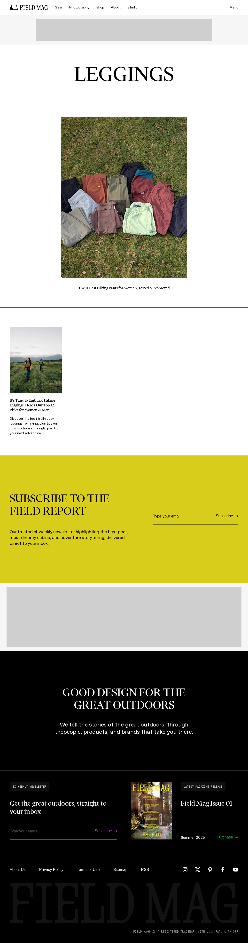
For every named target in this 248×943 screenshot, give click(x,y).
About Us (18, 870)
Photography (79, 7)
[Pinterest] (210, 870)
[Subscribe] (227, 516)
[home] (29, 7)
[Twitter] (198, 870)
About (116, 7)
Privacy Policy (51, 870)
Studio (132, 7)
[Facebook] (223, 870)
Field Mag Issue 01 (206, 803)
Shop (100, 7)
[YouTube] (235, 870)
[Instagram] (185, 870)
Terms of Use (88, 870)
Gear (58, 7)
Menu (234, 7)
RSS (145, 870)
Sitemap (120, 870)
